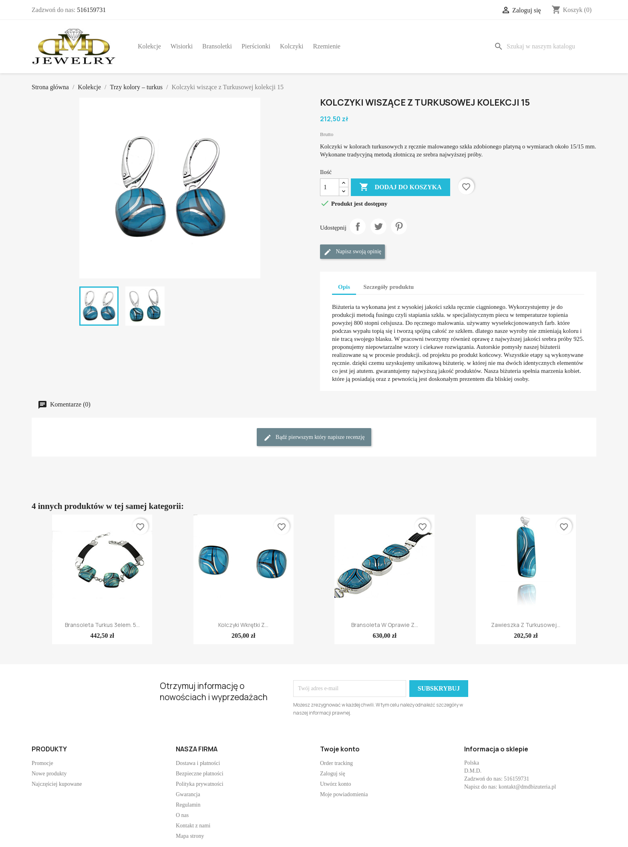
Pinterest (399, 226)
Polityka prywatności (199, 784)
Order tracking (336, 763)
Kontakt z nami (193, 826)
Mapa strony (190, 836)
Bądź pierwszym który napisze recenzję (314, 438)
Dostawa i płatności (198, 763)
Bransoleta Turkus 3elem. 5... (102, 625)
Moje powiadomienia (344, 794)
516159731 (91, 9)
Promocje (42, 763)
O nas (182, 815)
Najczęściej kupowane (57, 784)
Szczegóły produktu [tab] (388, 287)
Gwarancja (188, 794)
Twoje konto (340, 749)
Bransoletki (217, 46)
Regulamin (188, 805)
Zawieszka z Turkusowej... (525, 625)
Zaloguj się (332, 774)
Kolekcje (149, 46)
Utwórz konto (335, 784)
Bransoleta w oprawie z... (384, 625)
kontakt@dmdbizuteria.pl (527, 787)
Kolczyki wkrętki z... (243, 625)
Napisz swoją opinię (352, 252)
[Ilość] (329, 187)
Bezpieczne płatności (199, 774)
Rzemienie (326, 46)
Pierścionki (256, 46)
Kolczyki (292, 46)
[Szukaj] (543, 46)
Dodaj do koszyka (400, 187)
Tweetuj (378, 226)
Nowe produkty (49, 774)
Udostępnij (358, 226)
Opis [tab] (344, 287)
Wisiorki (182, 46)
